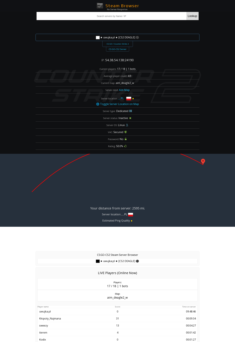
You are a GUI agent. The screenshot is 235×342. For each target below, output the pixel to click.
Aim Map (124, 90)
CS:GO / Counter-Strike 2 (118, 44)
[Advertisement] (117, 26)
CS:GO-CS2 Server (117, 49)
